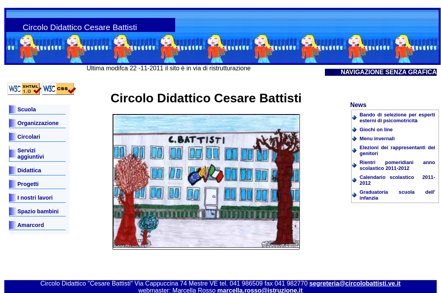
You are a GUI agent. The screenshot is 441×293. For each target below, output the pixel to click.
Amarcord (30, 225)
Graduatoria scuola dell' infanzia (397, 195)
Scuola (26, 109)
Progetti (27, 184)
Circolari (28, 137)
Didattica (29, 170)
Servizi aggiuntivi (30, 153)
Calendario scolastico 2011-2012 (397, 180)
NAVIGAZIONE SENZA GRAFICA (388, 72)
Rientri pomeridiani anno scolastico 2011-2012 (397, 165)
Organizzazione (38, 123)
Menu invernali (377, 138)
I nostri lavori (34, 198)
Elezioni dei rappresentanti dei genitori (397, 150)
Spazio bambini (38, 211)
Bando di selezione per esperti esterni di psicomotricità (397, 117)
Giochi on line (376, 129)
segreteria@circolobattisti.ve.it (354, 283)
